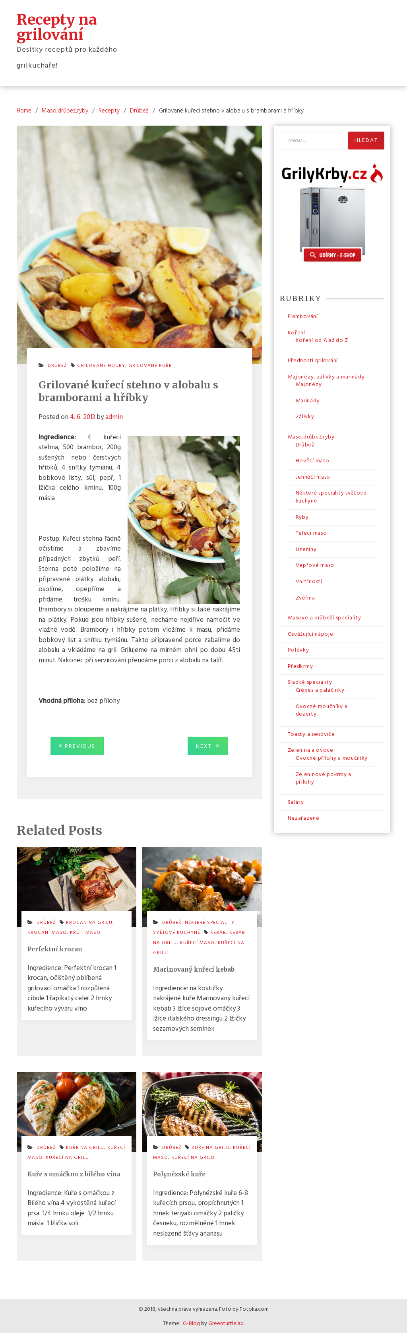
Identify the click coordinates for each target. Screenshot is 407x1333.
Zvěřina (305, 597)
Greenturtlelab (226, 1322)
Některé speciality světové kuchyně (194, 927)
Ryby (302, 516)
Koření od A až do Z (322, 340)
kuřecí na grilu (67, 1157)
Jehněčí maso (313, 476)
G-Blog (191, 1322)
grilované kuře (150, 365)
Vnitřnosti (309, 581)
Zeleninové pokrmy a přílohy (323, 777)
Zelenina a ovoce (310, 750)
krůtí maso (85, 932)
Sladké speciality (310, 682)
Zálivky (305, 416)
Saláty (296, 801)
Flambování (303, 315)
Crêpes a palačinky (320, 689)
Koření (296, 332)
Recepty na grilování (57, 26)
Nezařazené (304, 818)
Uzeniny (306, 548)
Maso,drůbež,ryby (311, 436)
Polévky (298, 649)
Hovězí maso (312, 460)
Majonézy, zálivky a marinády (326, 376)
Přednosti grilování (313, 360)
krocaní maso (47, 932)
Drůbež (57, 365)
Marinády (308, 400)
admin (114, 416)
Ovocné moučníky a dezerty (322, 709)
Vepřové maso (315, 564)
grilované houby (101, 365)
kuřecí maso (197, 942)
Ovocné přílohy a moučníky (332, 757)
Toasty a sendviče (311, 733)
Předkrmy (300, 665)
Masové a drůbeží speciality (324, 617)
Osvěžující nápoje (310, 633)
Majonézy (309, 383)
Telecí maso (311, 532)
